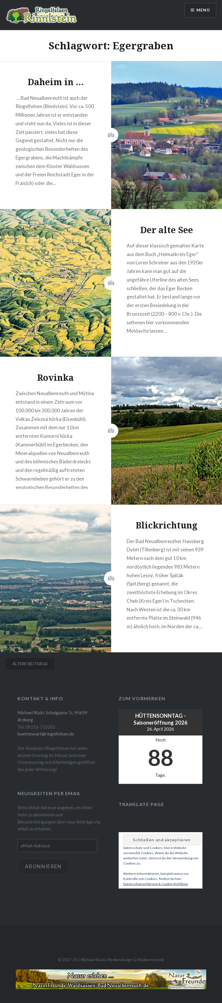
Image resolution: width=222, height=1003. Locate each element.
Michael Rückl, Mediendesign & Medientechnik (122, 959)
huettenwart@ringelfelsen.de (46, 733)
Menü (203, 10)
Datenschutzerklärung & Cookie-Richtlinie (155, 884)
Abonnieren (43, 866)
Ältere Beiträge (30, 663)
